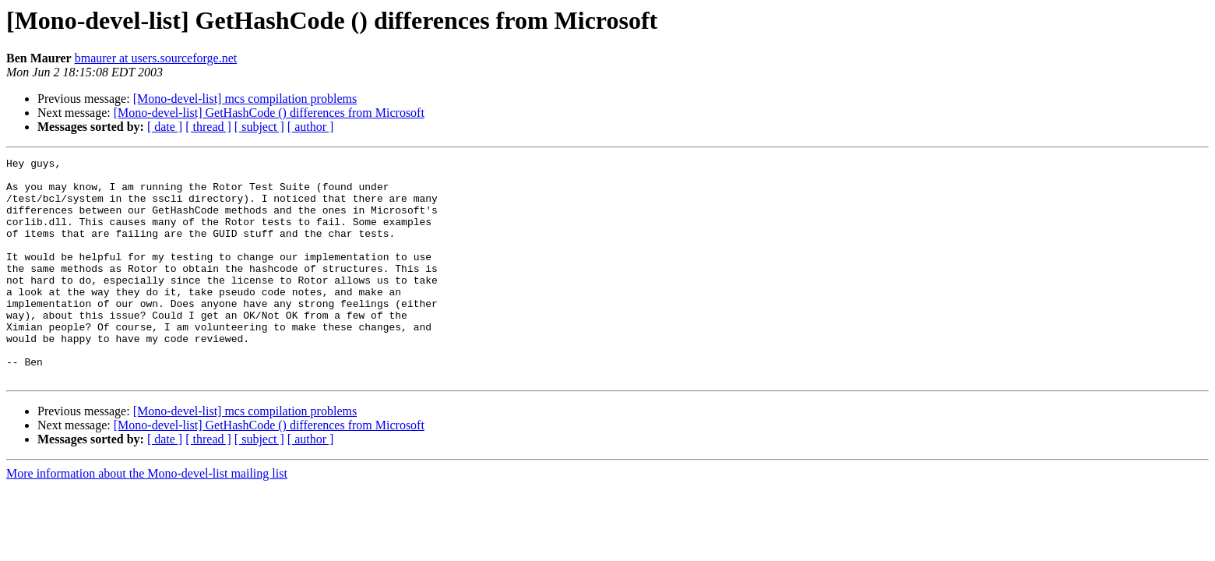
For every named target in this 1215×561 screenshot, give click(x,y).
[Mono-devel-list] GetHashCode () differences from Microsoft (269, 112)
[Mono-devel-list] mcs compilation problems (245, 98)
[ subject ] (259, 126)
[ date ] (164, 126)
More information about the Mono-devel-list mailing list (146, 517)
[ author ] (310, 126)
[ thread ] (208, 126)
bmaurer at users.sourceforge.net (156, 58)
